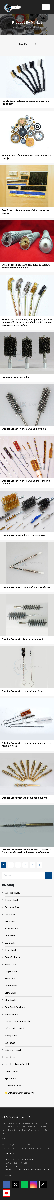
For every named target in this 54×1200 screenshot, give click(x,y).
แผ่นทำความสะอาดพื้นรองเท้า (17, 1021)
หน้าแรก (16, 27)
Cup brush (10, 943)
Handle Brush (11, 928)
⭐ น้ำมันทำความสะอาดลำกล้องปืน (19, 1093)
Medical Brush (11, 1071)
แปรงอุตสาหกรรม (12, 893)
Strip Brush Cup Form (15, 1007)
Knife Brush (10, 914)
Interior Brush (11, 900)
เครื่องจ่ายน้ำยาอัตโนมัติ (15, 1028)
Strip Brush (10, 1000)
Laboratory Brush (13, 1050)
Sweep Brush (11, 1036)
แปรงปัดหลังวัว (11, 1057)
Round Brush (11, 978)
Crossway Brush (12, 907)
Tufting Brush (11, 1014)
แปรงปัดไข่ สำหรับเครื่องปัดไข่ (17, 1064)
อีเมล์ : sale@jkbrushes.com (18, 1166)
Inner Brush (10, 950)
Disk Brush (10, 936)
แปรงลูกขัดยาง (11, 1043)
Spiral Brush (10, 993)
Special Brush (11, 1078)
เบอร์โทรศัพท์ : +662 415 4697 (19, 1159)
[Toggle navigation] (46, 7)
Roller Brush (11, 986)
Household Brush (13, 1086)
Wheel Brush (11, 964)
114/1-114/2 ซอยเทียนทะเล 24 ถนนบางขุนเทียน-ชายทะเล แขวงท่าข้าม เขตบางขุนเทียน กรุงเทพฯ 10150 (25, 1146)
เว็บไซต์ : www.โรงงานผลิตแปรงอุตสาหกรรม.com (27, 1169)
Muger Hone (11, 971)
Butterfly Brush (12, 957)
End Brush (10, 921)
